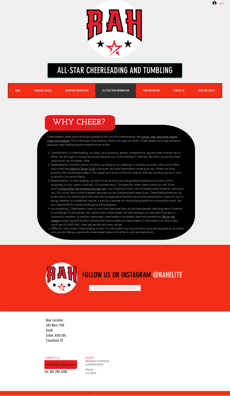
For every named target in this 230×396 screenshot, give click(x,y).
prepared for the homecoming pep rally (83, 188)
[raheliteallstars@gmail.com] (60, 364)
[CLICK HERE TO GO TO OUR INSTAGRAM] (115, 288)
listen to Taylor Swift (82, 168)
